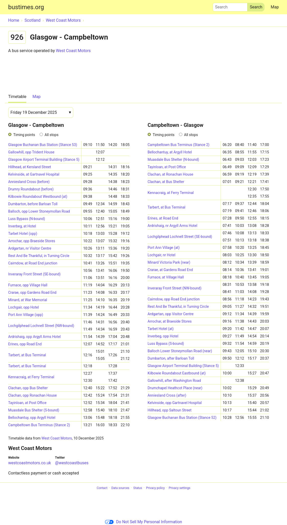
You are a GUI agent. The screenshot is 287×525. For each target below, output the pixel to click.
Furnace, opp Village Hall (27, 285)
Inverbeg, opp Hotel (163, 336)
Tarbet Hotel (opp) (22, 233)
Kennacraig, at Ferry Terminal (31, 377)
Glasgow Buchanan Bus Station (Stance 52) (182, 418)
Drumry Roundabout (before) (31, 189)
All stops (51, 135)
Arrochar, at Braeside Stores (170, 321)
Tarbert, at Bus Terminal (27, 355)
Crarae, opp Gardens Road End (32, 292)
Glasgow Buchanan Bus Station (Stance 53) (42, 145)
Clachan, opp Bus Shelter (28, 388)
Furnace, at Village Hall (166, 277)
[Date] (40, 112)
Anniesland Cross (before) (29, 182)
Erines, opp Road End (25, 344)
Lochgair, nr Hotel (161, 255)
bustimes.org (26, 7)
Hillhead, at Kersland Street (29, 167)
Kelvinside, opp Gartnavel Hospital (175, 403)
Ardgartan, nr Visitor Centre (29, 248)
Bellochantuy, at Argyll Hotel (170, 152)
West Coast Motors (73, 50)
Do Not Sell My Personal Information (143, 521)
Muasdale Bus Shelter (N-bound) (173, 159)
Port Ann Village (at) (164, 248)
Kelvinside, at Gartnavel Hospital (33, 174)
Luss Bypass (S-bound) (166, 343)
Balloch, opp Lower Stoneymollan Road (39, 211)
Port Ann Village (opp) (25, 315)
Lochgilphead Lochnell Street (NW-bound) (41, 326)
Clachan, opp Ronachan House (32, 395)
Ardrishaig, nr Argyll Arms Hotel (172, 226)
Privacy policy (155, 488)
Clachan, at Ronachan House (170, 174)
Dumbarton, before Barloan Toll (32, 204)
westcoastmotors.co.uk (29, 462)
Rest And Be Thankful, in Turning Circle (38, 256)
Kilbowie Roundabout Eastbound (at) (177, 373)
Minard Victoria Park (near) (169, 262)
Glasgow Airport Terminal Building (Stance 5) (43, 159)
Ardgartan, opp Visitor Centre (171, 314)
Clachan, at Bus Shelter (166, 182)
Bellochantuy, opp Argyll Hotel (31, 418)
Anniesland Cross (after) (167, 395)
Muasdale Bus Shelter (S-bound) (33, 410)
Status (137, 488)
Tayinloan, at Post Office (27, 403)
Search (230, 6)
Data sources (120, 488)
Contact (102, 488)
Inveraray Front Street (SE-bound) (34, 274)
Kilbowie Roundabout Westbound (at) (37, 196)
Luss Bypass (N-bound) (26, 219)
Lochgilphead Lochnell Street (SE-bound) (180, 237)
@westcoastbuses (72, 462)
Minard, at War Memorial (27, 300)
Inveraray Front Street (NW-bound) (174, 288)
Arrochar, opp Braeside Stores (31, 241)
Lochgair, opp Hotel (23, 307)
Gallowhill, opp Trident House (31, 152)
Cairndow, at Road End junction (32, 263)
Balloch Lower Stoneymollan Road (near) (180, 351)
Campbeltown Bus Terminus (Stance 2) (39, 425)
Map (275, 7)
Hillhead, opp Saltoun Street (170, 410)
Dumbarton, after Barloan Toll (171, 358)
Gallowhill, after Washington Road (174, 381)
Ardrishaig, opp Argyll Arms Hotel (34, 337)
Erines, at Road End (163, 218)
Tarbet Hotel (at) (161, 329)
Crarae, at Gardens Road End (170, 270)
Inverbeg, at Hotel (22, 226)
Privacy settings (179, 488)
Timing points (24, 135)
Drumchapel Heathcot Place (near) (175, 388)
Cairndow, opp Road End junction (174, 299)
